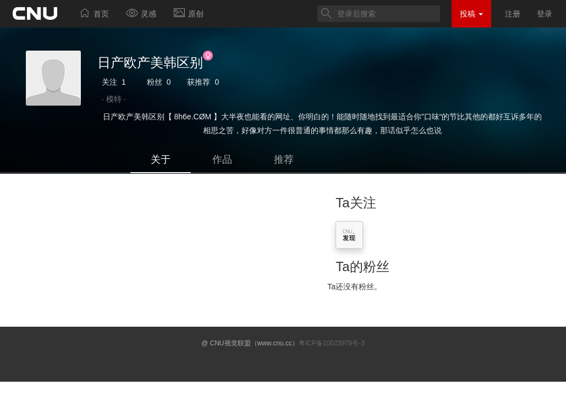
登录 (544, 13)
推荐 (284, 159)
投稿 (471, 13)
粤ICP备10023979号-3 (332, 343)
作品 (222, 159)
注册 (512, 13)
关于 (161, 159)
